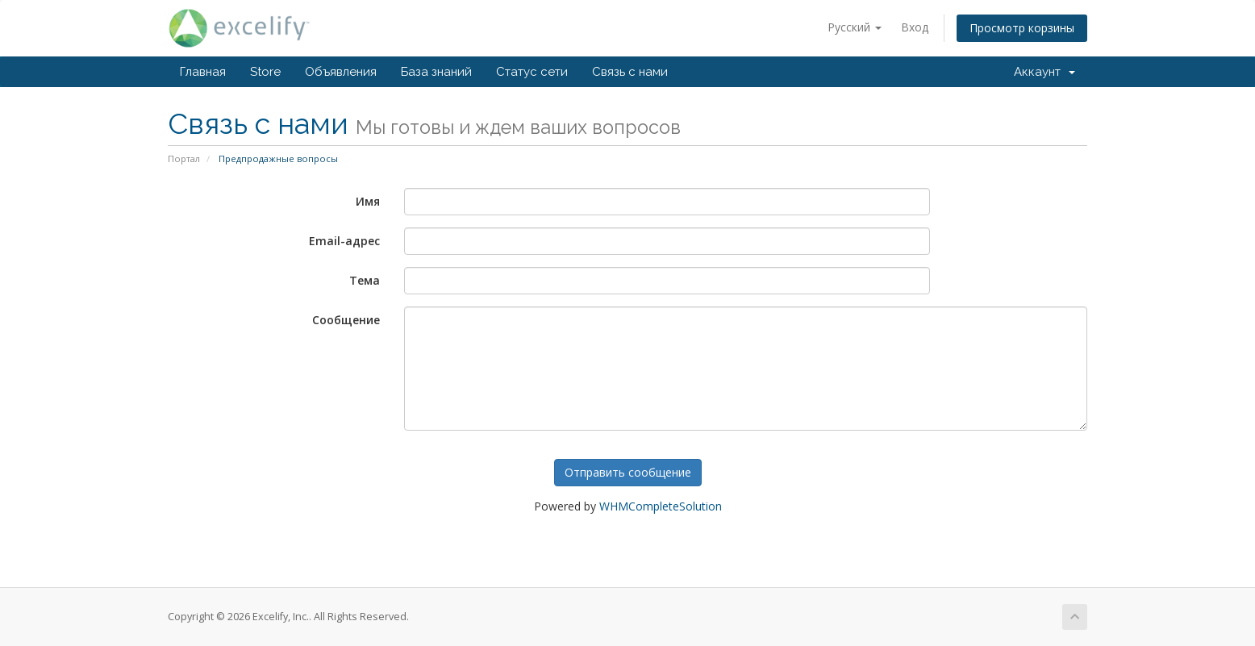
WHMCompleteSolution (660, 506)
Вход (914, 27)
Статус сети (532, 72)
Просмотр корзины (1021, 27)
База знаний (436, 72)
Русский (855, 27)
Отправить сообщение (628, 472)
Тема (364, 280)
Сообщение (346, 319)
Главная (203, 72)
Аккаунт (1044, 72)
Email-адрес (344, 240)
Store (265, 72)
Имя (368, 201)
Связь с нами (630, 72)
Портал (184, 158)
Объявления (341, 72)
